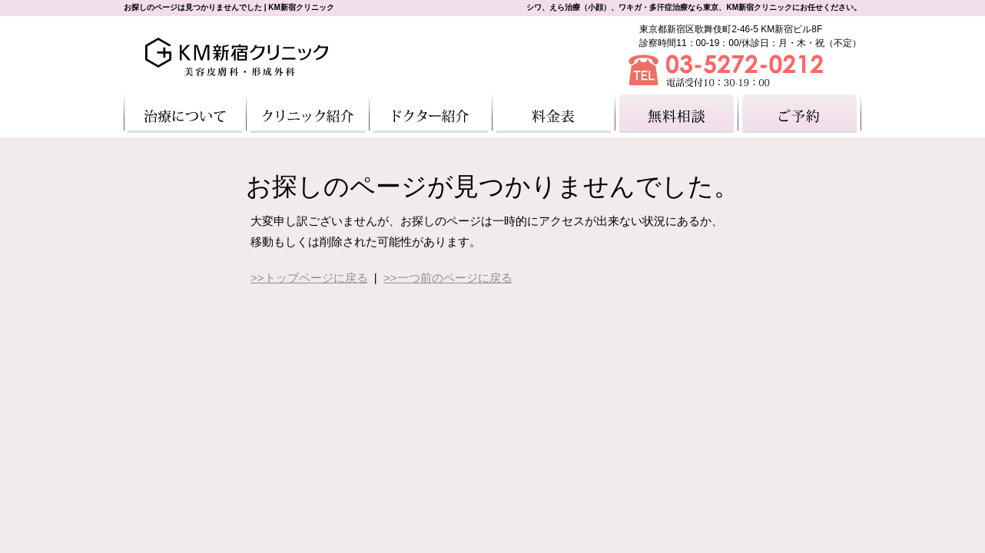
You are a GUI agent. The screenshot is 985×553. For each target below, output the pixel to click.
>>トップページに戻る (309, 277)
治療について (185, 113)
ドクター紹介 (431, 113)
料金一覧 (553, 113)
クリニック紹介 (308, 113)
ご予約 (799, 113)
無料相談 (676, 113)
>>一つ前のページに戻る (447, 277)
